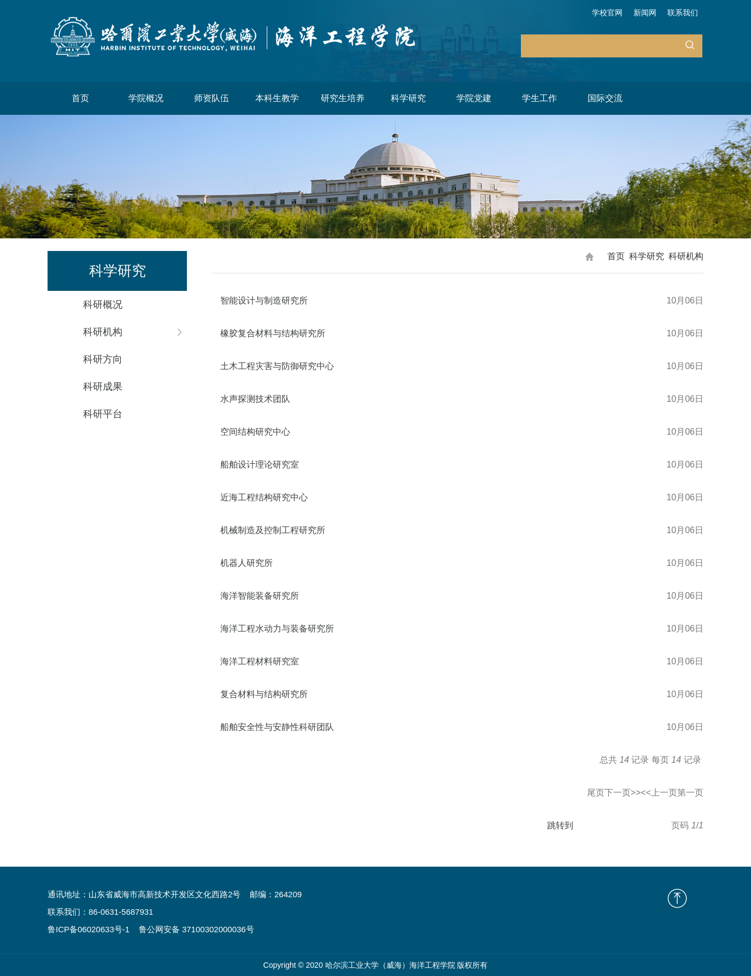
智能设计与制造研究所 (264, 300)
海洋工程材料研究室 (259, 661)
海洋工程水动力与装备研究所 (277, 628)
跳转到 (561, 825)
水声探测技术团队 (255, 399)
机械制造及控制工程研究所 (272, 530)
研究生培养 (343, 98)
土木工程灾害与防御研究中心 (277, 366)
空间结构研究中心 (255, 431)
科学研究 (408, 98)
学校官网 (607, 12)
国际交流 (605, 98)
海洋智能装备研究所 (259, 595)
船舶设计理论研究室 (259, 464)
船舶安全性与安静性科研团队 (277, 727)
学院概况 (145, 98)
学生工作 (539, 98)
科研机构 (685, 256)
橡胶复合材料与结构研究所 (272, 333)
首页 (80, 98)
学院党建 (473, 98)
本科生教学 (277, 98)
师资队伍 (211, 98)
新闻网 (644, 12)
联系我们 (682, 12)
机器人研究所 (246, 563)
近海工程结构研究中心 (264, 497)
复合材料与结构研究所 (264, 694)
